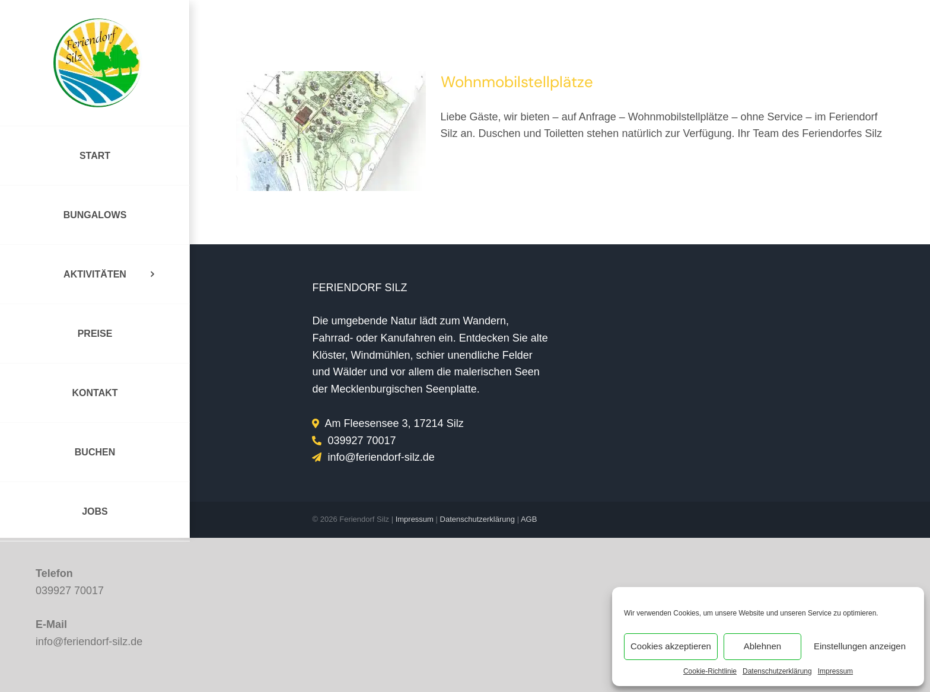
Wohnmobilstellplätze (517, 82)
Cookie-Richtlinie (710, 671)
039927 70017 (70, 591)
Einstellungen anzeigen (860, 646)
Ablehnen (762, 646)
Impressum (835, 671)
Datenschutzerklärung (777, 671)
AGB (529, 519)
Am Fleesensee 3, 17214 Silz (394, 423)
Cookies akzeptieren (670, 646)
